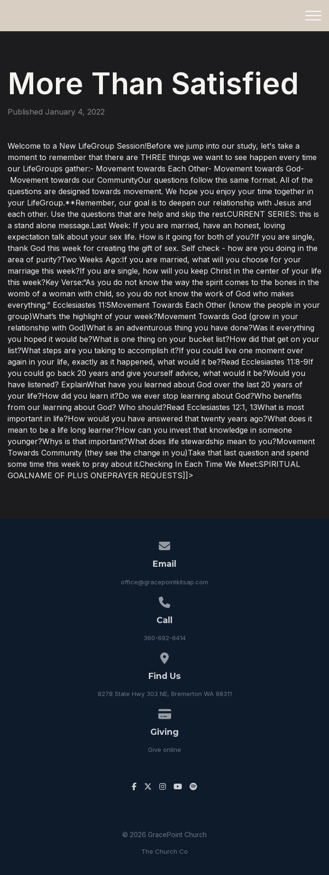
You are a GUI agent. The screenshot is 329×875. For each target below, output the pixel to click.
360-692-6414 (165, 638)
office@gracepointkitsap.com (164, 582)
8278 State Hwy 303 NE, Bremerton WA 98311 (165, 693)
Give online (164, 749)
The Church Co (164, 851)
